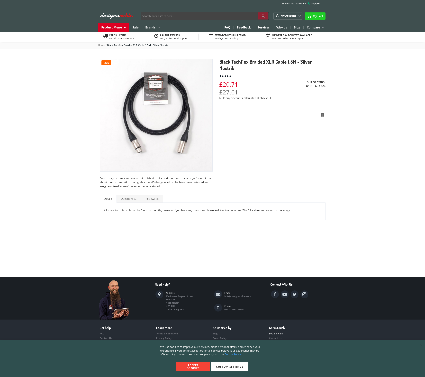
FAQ (102, 333)
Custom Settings (229, 366)
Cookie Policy (233, 354)
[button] (288, 15)
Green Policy (220, 338)
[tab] (108, 199)
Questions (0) (129, 199)
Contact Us (106, 338)
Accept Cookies (193, 366)
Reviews (152, 199)
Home (102, 45)
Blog (215, 333)
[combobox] (205, 16)
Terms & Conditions (167, 333)
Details (108, 199)
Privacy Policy (164, 338)
